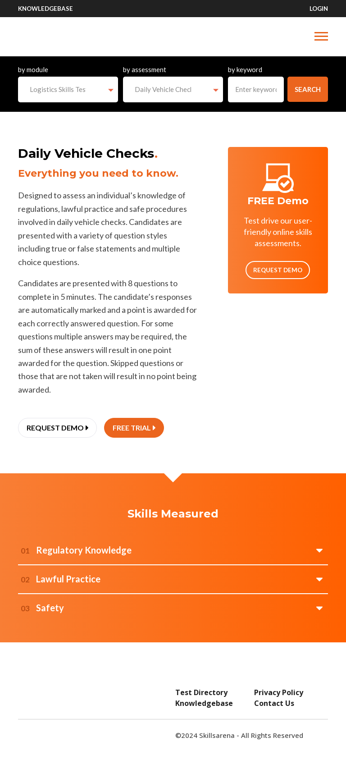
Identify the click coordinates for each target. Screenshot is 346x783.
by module (33, 69)
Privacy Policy (278, 692)
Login (319, 8)
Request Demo (277, 270)
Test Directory (201, 692)
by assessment (144, 69)
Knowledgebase (45, 8)
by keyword (245, 69)
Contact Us (274, 703)
